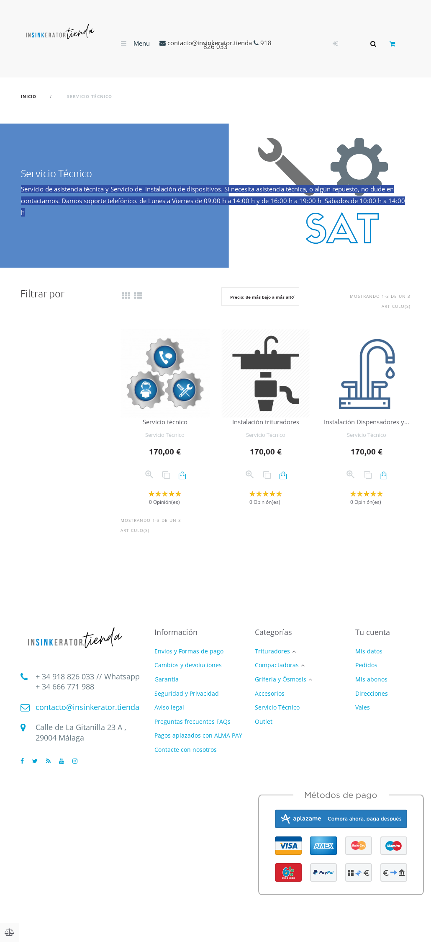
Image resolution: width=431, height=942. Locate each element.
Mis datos (368, 651)
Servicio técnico (165, 422)
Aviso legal (169, 707)
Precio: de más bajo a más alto (262, 297)
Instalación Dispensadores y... (366, 422)
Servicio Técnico (165, 435)
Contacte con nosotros (185, 750)
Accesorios (270, 693)
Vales (362, 707)
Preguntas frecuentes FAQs (192, 721)
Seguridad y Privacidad (186, 693)
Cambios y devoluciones (188, 665)
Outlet (263, 721)
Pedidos (366, 665)
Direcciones (371, 693)
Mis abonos (371, 679)
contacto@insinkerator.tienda (87, 707)
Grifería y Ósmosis (280, 679)
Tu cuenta (372, 632)
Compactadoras (277, 665)
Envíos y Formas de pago (188, 651)
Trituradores (272, 651)
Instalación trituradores (265, 422)
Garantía (166, 679)
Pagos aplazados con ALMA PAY (198, 735)
